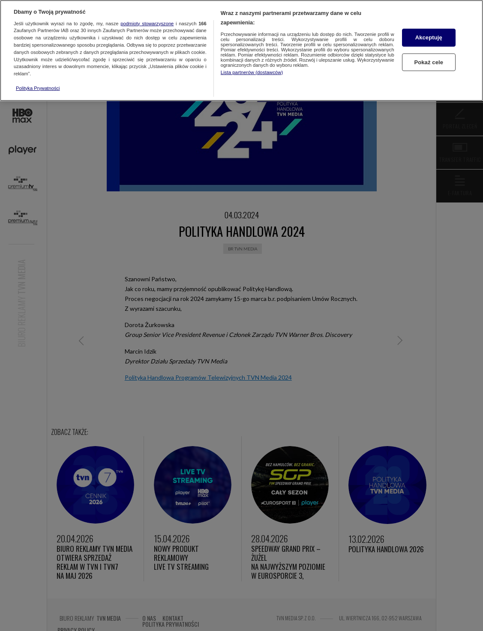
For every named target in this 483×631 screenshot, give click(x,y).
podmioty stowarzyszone (147, 23)
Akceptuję (428, 37)
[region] (241, 50)
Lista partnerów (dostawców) (252, 72)
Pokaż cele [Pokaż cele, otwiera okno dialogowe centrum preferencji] (428, 62)
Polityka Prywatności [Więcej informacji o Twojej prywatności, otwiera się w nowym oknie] (38, 88)
